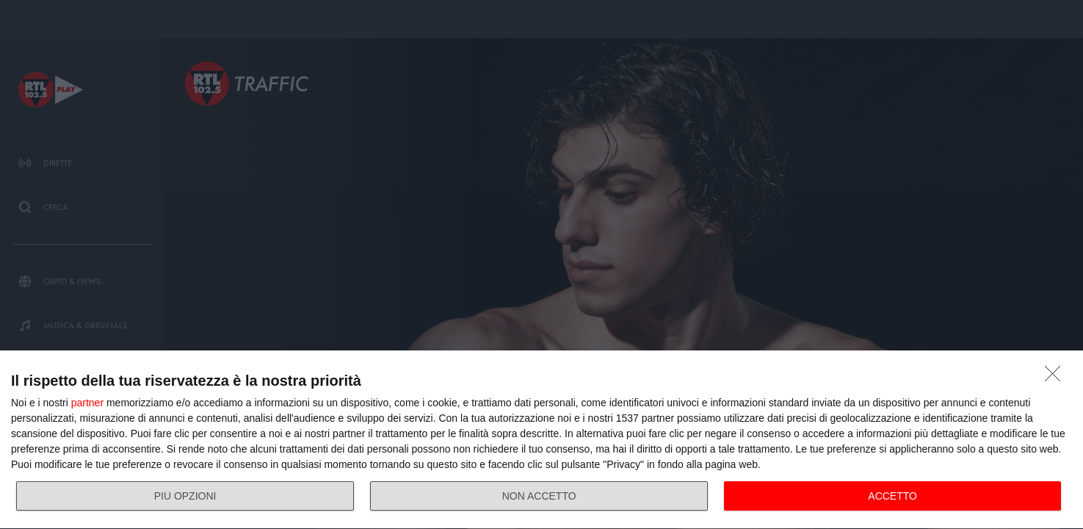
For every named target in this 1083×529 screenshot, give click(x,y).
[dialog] (541, 440)
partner (87, 402)
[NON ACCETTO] (1056, 377)
